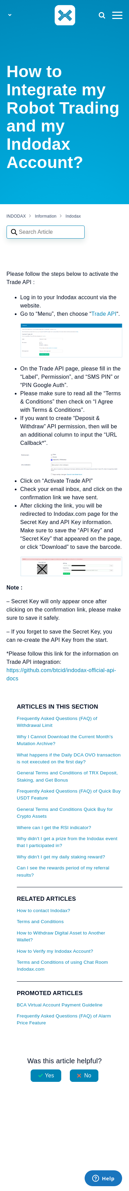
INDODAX (16, 216)
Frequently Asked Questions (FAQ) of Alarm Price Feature (64, 1019)
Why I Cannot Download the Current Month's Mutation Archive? (65, 740)
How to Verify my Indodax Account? (55, 951)
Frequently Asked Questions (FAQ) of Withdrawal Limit (57, 722)
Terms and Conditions (40, 921)
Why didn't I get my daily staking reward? (61, 856)
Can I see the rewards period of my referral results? (63, 871)
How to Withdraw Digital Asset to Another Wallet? (61, 936)
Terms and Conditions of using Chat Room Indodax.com (62, 966)
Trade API (104, 314)
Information (46, 216)
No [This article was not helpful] (88, 1075)
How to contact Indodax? (43, 910)
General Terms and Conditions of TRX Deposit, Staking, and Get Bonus (67, 776)
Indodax (73, 216)
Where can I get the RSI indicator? (54, 827)
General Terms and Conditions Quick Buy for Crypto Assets (65, 813)
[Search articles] (46, 232)
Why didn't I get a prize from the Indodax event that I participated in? (67, 842)
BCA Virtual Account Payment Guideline (60, 1004)
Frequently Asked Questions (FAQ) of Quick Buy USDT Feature (69, 794)
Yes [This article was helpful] (49, 1075)
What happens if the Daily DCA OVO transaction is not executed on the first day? (69, 758)
